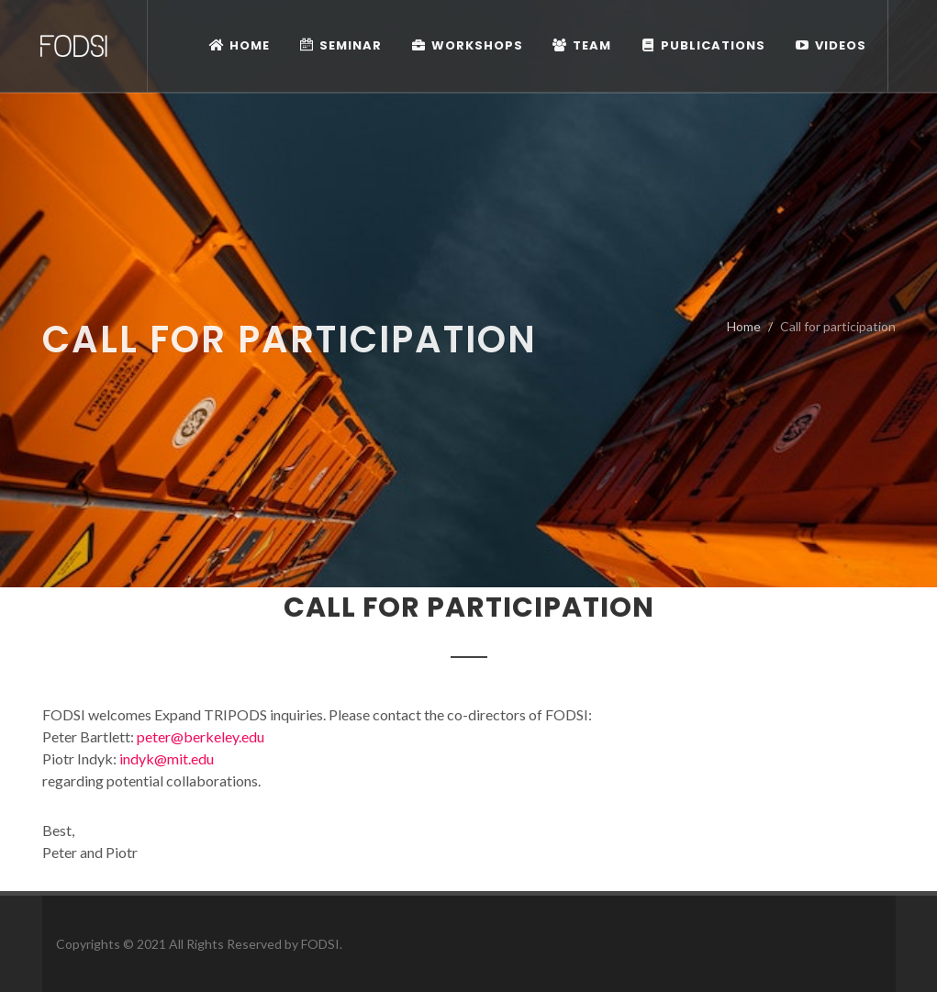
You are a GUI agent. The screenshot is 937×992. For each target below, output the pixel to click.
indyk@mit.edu (166, 758)
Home (744, 326)
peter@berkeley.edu (200, 736)
